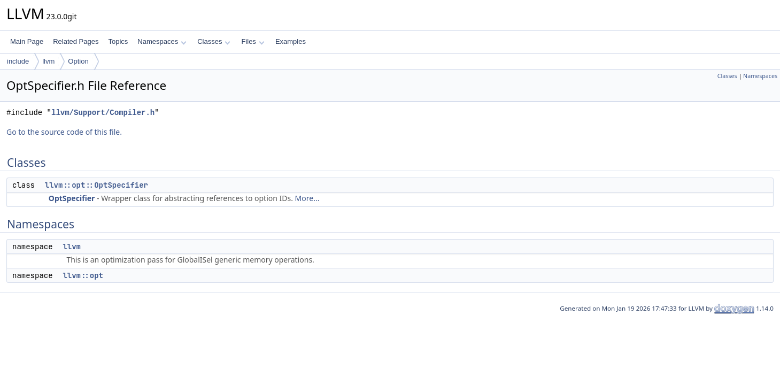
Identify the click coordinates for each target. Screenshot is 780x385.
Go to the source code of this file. (64, 132)
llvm (48, 61)
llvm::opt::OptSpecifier (96, 185)
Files (252, 41)
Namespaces (161, 41)
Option (78, 61)
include (18, 61)
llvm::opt (83, 275)
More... (307, 198)
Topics (118, 41)
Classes (213, 41)
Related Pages (75, 41)
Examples (290, 41)
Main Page (26, 41)
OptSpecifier (72, 198)
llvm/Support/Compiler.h (103, 112)
